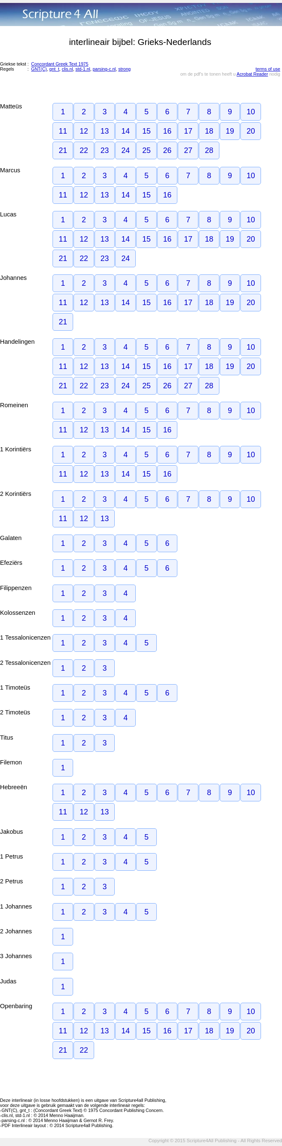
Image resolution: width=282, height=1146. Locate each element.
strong (124, 68)
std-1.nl (83, 68)
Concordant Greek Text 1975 (59, 63)
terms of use (268, 68)
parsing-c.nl (104, 68)
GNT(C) (39, 68)
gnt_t (54, 68)
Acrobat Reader (252, 73)
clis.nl (67, 68)
